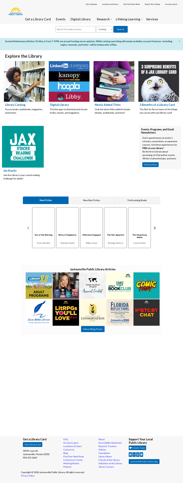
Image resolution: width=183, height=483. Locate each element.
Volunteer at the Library (110, 463)
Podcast (67, 466)
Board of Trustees (107, 446)
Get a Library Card (38, 19)
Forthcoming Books (137, 200)
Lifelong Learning (129, 19)
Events (60, 19)
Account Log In (171, 4)
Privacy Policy (28, 475)
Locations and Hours (110, 4)
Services (152, 19)
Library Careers (106, 466)
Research (104, 19)
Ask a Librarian (91, 4)
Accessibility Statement (110, 442)
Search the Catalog (152, 4)
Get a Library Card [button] (33, 444)
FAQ (65, 439)
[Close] (179, 41)
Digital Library (81, 19)
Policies (102, 449)
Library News (105, 456)
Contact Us (68, 449)
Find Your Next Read (132, 4)
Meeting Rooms (71, 463)
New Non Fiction (91, 200)
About (101, 439)
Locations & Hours (72, 446)
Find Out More (151, 164)
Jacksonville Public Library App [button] (144, 461)
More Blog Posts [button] (92, 329)
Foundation (104, 453)
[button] (130, 454)
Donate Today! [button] (137, 448)
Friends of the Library (109, 459)
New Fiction (46, 200)
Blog (65, 453)
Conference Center (73, 459)
